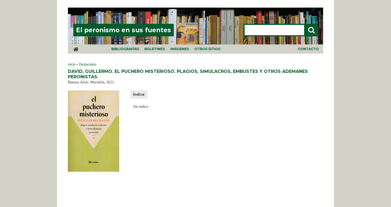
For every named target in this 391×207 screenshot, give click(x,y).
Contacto (308, 49)
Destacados (87, 64)
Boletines (154, 49)
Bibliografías (125, 49)
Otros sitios (207, 49)
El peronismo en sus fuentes (123, 30)
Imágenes (179, 49)
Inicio (71, 64)
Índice (139, 94)
